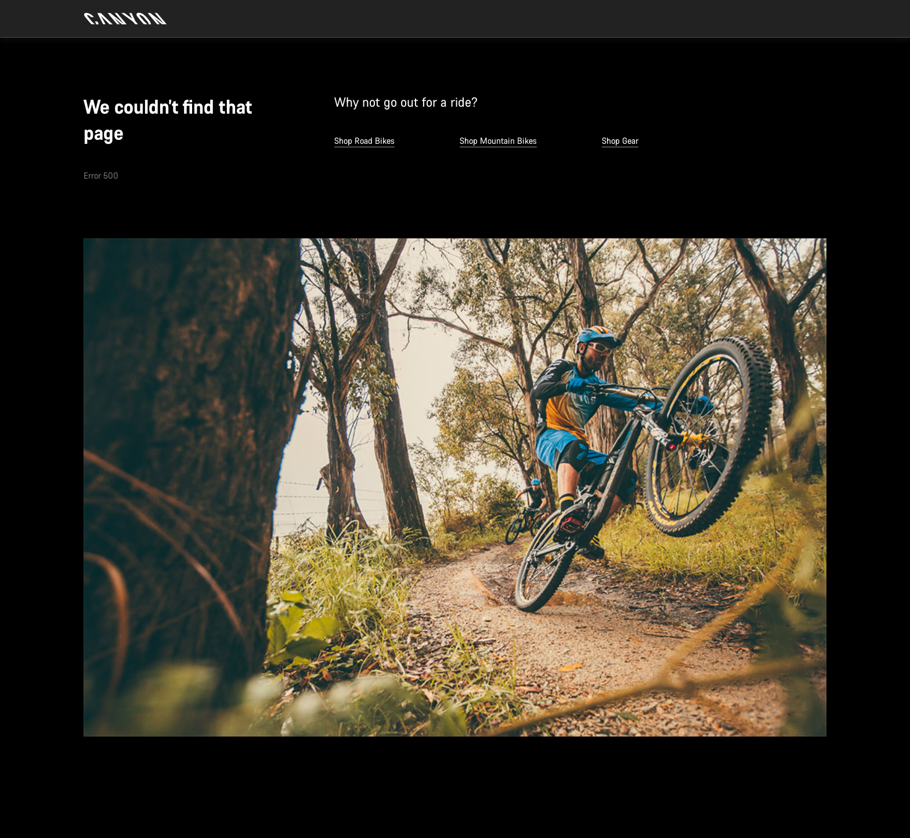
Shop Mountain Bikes (498, 140)
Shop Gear (620, 140)
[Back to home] (125, 18)
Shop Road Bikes (364, 140)
